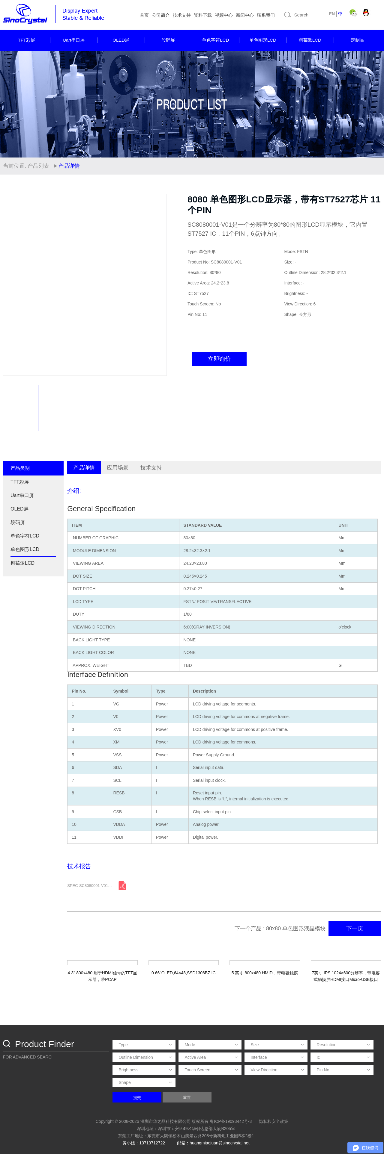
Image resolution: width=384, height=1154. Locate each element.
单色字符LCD (215, 40)
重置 (187, 1097)
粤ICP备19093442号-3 (231, 1121)
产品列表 (38, 166)
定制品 (357, 40)
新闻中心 (245, 15)
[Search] (302, 14)
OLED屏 (120, 40)
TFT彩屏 (26, 40)
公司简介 (161, 15)
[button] (159, 285)
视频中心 (224, 15)
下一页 (354, 928)
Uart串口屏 (74, 40)
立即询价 (219, 359)
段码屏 (168, 40)
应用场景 (117, 468)
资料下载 (203, 15)
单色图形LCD (262, 40)
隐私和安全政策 (273, 1121)
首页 (144, 15)
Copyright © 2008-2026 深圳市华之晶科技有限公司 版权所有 (152, 1121)
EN (332, 13)
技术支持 (182, 15)
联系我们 (266, 15)
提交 (137, 1097)
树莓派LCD (310, 40)
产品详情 (84, 468)
